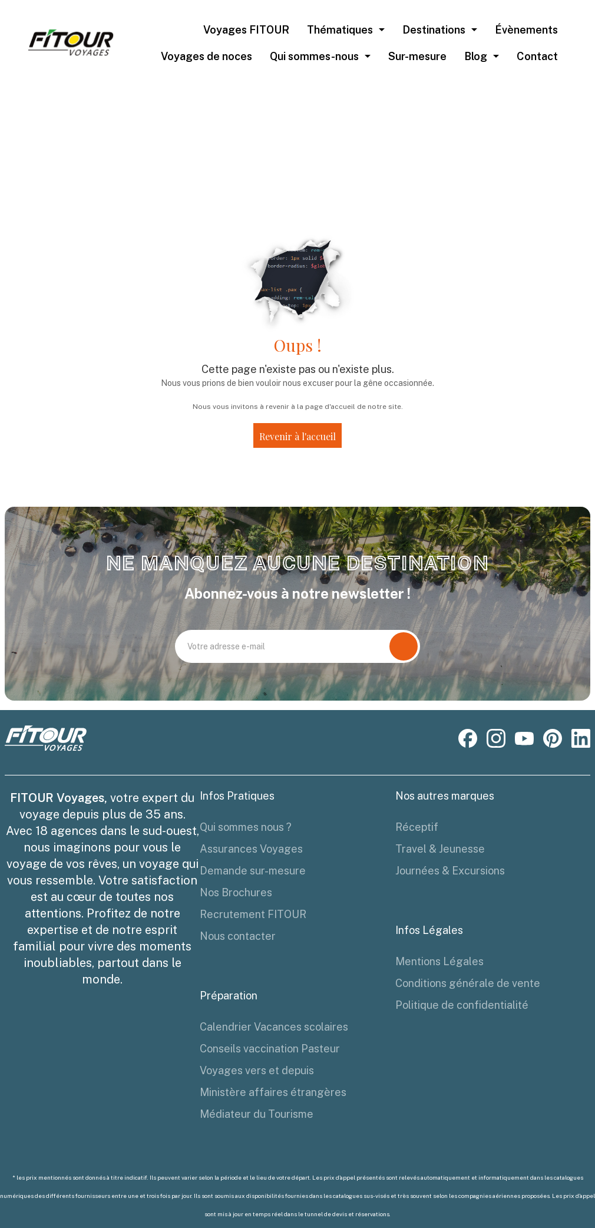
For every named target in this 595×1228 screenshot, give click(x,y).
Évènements (526, 30)
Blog (475, 56)
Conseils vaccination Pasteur (270, 1048)
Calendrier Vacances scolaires (274, 1027)
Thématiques (340, 30)
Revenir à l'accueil (297, 436)
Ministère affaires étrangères (273, 1092)
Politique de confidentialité (461, 1005)
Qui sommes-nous (314, 56)
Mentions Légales (439, 961)
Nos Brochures (236, 892)
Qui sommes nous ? (246, 827)
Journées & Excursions (450, 870)
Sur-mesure (417, 56)
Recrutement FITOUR (253, 914)
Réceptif (416, 827)
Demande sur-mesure (253, 870)
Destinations (433, 30)
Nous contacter (238, 936)
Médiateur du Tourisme (256, 1114)
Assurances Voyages (251, 849)
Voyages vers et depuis (257, 1070)
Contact (537, 56)
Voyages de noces (206, 56)
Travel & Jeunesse (440, 849)
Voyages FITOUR (246, 30)
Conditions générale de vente (467, 983)
